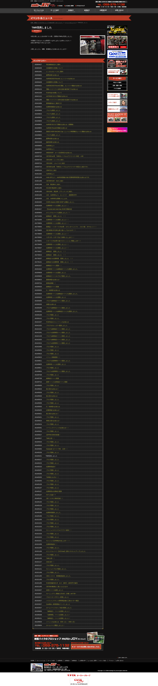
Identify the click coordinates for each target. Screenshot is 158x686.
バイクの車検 (117, 88)
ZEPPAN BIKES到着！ (53, 435)
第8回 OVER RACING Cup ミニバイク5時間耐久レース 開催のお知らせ (68, 131)
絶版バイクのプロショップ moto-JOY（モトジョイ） (44, 5)
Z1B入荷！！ (50, 562)
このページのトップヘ (122, 658)
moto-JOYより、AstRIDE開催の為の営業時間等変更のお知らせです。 (68, 177)
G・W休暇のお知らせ (53, 290)
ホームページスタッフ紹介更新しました (59, 608)
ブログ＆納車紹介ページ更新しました (58, 301)
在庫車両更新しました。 (54, 512)
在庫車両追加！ (51, 466)
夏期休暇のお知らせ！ (53, 279)
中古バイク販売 (117, 82)
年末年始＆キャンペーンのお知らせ (57, 322)
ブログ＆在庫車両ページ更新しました (58, 332)
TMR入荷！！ (50, 438)
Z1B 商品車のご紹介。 (54, 184)
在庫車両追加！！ (52, 544)
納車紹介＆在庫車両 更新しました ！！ (59, 258)
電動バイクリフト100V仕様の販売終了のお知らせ (62, 89)
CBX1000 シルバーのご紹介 (55, 163)
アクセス (111, 660)
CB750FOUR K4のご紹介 (54, 181)
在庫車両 (60, 660)
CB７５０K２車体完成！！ (54, 498)
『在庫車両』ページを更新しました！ (58, 615)
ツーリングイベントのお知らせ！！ (57, 428)
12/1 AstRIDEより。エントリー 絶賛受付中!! (61, 195)
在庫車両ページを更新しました (56, 272)
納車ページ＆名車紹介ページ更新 (56, 382)
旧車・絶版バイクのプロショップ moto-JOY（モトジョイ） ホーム (60, 6)
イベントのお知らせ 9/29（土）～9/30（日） (61, 622)
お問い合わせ (119, 10)
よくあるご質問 (69, 6)
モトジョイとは (39, 10)
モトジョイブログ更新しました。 (56, 569)
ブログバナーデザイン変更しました (57, 597)
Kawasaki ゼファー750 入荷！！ (57, 449)
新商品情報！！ (51, 283)
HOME (32, 660)
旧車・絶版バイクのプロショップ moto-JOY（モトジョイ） (47, 22)
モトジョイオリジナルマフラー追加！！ (59, 530)
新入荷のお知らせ (52, 396)
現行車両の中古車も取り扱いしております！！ (61, 230)
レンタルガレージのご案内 (54, 71)
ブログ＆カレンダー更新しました (56, 325)
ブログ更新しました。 (53, 318)
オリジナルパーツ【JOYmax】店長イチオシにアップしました (66, 551)
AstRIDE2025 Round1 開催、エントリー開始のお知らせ (64, 85)
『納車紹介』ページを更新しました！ (58, 611)
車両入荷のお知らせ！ (53, 420)
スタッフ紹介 (102, 660)
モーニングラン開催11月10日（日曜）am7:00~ (61, 593)
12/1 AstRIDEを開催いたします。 (57, 198)
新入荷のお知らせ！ (52, 389)
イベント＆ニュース (70, 22)
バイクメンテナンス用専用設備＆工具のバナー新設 (62, 600)
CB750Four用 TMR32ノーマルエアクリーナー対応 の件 (65, 156)
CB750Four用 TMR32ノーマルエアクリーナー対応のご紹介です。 (67, 167)
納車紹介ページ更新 (52, 286)
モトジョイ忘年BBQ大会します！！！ (58, 541)
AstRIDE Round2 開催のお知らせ (56, 128)
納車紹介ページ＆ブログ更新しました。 (59, 276)
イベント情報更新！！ (53, 357)
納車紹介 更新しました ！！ (56, 216)
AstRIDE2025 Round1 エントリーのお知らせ (60, 78)
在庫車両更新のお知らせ (54, 107)
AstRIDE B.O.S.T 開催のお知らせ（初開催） (60, 124)
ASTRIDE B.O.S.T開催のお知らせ (57, 96)
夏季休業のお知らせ (52, 75)
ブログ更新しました (52, 315)
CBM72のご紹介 (51, 170)
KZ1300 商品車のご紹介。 (54, 188)
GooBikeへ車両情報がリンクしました (58, 604)
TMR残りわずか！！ (52, 477)
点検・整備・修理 (117, 85)
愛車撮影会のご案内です (54, 103)
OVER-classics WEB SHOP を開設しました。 (60, 202)
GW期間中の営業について (54, 68)
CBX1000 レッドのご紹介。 (55, 160)
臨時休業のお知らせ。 (53, 142)
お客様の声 (103, 10)
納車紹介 (87, 10)
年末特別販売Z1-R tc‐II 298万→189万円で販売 (62, 583)
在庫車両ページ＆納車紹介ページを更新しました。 (62, 269)
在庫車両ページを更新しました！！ (57, 205)
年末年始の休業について (54, 93)
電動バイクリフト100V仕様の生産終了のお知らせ (62, 100)
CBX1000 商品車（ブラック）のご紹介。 (59, 191)
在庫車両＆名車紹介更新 (54, 491)
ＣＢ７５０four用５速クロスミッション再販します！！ (63, 241)
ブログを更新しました (53, 110)
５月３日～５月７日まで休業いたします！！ (60, 237)
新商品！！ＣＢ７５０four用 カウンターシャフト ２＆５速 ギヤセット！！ (71, 227)
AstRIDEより (50, 145)
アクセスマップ (80, 6)
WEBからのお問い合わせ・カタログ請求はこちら (86, 646)
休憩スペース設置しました (54, 590)
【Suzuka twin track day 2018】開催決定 (59, 209)
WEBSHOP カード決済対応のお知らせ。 (59, 152)
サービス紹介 (55, 10)
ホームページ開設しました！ (55, 625)
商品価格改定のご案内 (53, 64)
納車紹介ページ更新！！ (54, 265)
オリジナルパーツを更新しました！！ (58, 212)
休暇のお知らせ (51, 304)
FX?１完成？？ (51, 495)
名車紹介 (71, 10)
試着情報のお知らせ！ (53, 410)
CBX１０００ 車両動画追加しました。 (59, 576)
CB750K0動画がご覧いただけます (57, 586)
